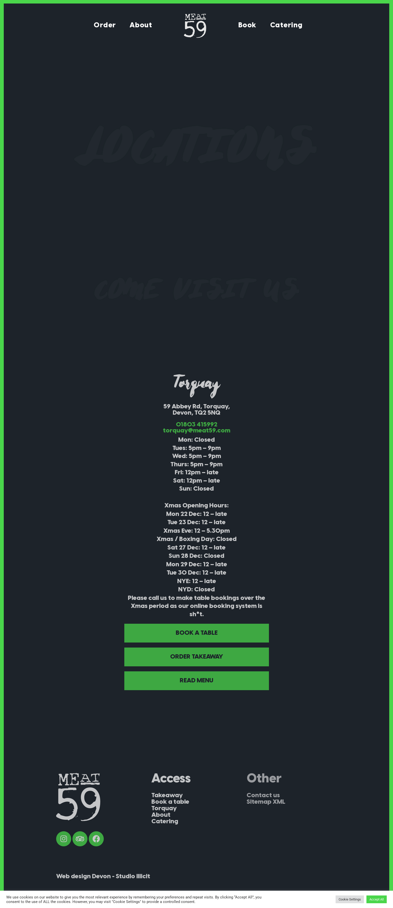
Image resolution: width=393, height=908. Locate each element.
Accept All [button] (376, 899)
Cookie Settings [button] (350, 899)
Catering (286, 25)
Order (105, 25)
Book (247, 25)
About (141, 25)
